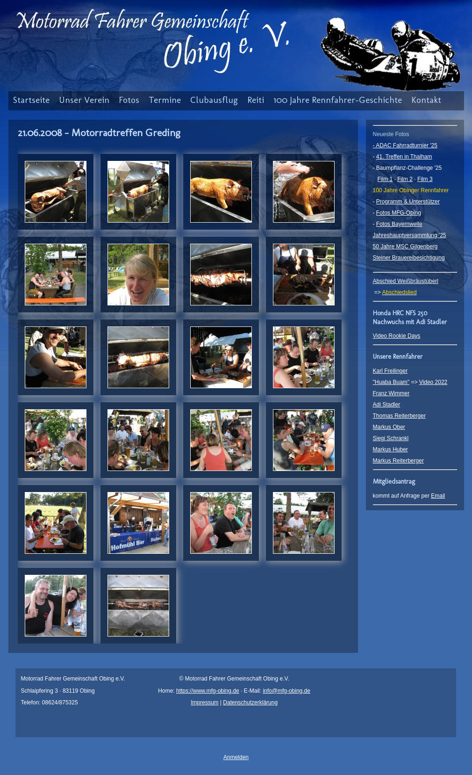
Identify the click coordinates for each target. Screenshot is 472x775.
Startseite (31, 99)
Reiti (255, 99)
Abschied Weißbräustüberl (406, 281)
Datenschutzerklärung (250, 702)
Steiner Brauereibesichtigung (409, 257)
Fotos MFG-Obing (398, 213)
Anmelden (236, 757)
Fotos (129, 99)
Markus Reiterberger (398, 460)
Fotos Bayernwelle (399, 224)
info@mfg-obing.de (286, 691)
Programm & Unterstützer (408, 201)
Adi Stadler (386, 404)
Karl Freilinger (390, 371)
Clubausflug (214, 99)
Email (438, 496)
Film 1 (385, 179)
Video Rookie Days (397, 336)
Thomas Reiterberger (399, 416)
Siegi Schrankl (391, 438)
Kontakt (426, 99)
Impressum (204, 702)
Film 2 (405, 179)
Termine (165, 99)
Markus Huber (390, 449)
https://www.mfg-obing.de (207, 691)
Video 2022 (433, 382)
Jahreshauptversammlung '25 (409, 235)
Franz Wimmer (391, 393)
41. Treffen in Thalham (404, 156)
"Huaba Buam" (391, 382)
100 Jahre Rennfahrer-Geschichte (337, 99)
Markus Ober (389, 427)
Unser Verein (84, 99)
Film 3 (425, 179)
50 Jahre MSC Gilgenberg (405, 246)
